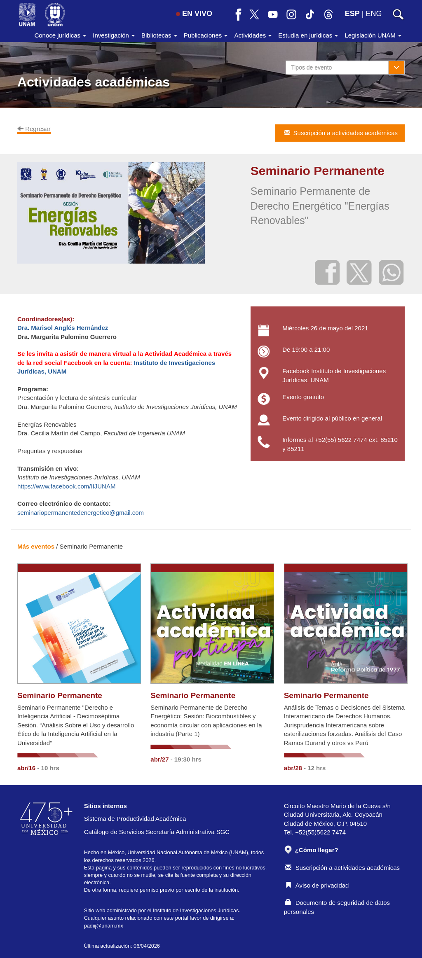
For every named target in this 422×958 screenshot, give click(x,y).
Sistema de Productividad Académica (135, 818)
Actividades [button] (253, 35)
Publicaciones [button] (206, 35)
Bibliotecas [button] (159, 35)
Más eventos (35, 546)
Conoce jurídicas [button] (60, 35)
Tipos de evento (311, 67)
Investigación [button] (114, 35)
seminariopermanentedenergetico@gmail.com (80, 512)
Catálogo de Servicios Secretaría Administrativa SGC (157, 831)
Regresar (34, 128)
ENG (374, 13)
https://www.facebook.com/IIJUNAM (66, 486)
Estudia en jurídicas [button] (308, 35)
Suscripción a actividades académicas (342, 867)
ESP (352, 13)
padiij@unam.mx (103, 926)
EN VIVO (194, 13)
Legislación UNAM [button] (373, 35)
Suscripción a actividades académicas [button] (340, 132)
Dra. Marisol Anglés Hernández (62, 327)
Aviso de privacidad (317, 885)
